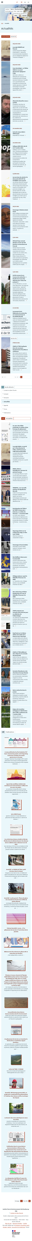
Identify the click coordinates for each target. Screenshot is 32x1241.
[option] (16, 432)
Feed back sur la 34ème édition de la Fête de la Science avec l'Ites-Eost (19, 634)
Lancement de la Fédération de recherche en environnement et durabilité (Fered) (20, 314)
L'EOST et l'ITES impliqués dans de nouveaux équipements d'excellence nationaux (20, 349)
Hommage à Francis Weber (20, 545)
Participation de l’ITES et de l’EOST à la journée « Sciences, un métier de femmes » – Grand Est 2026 (20, 511)
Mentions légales (17, 1223)
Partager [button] (17, 1201)
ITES (2, 23)
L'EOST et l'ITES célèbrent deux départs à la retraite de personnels (20, 653)
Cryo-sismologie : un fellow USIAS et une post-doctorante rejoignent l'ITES (20, 70)
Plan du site (8, 1223)
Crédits (25, 1223)
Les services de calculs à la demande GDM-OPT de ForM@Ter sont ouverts (20, 178)
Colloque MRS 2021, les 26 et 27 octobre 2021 (20, 147)
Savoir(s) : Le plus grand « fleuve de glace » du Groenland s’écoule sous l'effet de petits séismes (16, 899)
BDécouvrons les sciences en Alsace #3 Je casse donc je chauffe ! (16, 952)
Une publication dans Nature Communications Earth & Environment (16, 1013)
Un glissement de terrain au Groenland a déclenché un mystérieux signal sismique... (16, 1040)
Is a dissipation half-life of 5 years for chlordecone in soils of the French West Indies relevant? (16, 1180)
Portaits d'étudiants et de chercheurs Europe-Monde (20, 672)
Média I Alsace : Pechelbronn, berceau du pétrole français (20, 470)
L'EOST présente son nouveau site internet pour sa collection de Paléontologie (20, 613)
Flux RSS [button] (25, 1201)
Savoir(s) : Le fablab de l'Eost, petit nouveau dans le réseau (16, 870)
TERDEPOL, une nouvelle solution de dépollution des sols (19, 489)
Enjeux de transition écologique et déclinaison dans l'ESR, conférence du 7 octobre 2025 (20, 711)
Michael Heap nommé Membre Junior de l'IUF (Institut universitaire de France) (20, 243)
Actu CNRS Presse (16, 814)
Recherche (13, 36)
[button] (17, 2)
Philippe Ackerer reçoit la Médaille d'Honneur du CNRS (20, 577)
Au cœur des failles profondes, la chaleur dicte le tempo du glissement (20, 427)
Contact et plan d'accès (16, 1213)
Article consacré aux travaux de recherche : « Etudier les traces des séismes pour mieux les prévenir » (20, 279)
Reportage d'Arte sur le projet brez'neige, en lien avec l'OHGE (20, 532)
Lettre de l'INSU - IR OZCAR (16, 1069)
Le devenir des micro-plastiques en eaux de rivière (16, 1118)
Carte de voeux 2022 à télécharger (19, 133)
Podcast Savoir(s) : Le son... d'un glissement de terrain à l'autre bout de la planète (16, 929)
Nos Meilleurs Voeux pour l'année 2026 (20, 558)
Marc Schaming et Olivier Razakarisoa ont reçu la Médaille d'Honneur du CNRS (20, 594)
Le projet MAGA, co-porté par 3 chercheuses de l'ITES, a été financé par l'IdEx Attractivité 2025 (20, 449)
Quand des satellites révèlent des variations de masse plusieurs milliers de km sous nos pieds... (16, 785)
